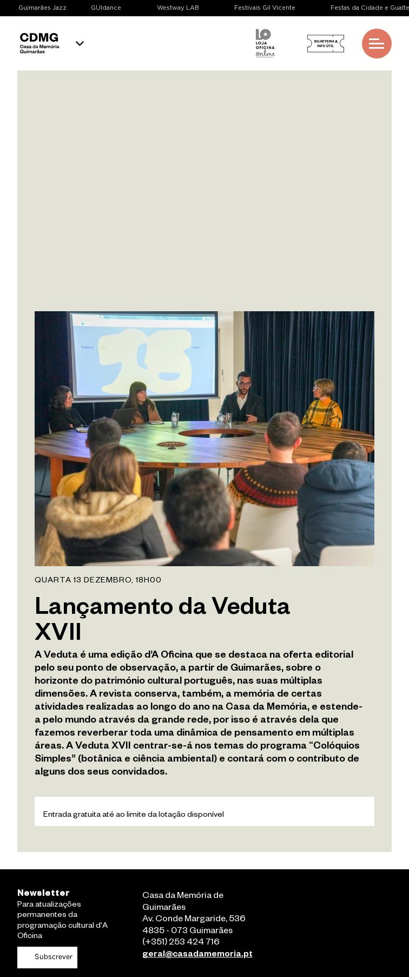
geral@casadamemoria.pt (197, 955)
